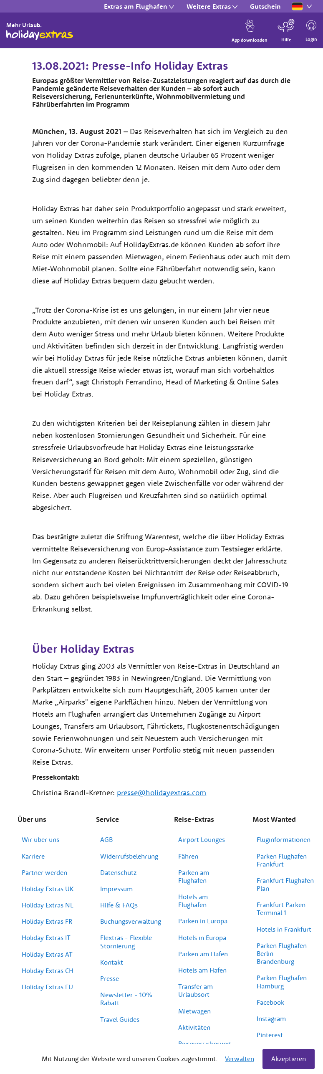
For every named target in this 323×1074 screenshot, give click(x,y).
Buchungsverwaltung (130, 921)
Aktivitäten (194, 1027)
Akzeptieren (288, 1058)
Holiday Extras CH (47, 970)
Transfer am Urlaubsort (195, 990)
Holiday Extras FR (47, 921)
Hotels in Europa (202, 937)
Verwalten (239, 1058)
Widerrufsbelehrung (129, 856)
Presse (109, 978)
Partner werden (44, 872)
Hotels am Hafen (202, 970)
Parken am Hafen (203, 954)
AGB (106, 839)
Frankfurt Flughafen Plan (285, 884)
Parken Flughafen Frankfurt (282, 860)
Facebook (270, 1002)
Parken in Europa (202, 921)
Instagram (271, 1018)
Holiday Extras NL (47, 905)
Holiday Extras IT (46, 937)
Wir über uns (40, 839)
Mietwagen (194, 1011)
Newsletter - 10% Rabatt (126, 999)
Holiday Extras (39, 35)
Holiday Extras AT (47, 954)
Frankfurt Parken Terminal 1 (281, 908)
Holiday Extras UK (47, 888)
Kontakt (111, 962)
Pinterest (270, 1035)
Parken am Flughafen (193, 876)
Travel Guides (119, 1019)
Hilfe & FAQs (119, 905)
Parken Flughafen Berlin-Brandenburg (282, 953)
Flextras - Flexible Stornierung (126, 941)
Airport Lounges (201, 839)
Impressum (116, 888)
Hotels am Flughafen (193, 900)
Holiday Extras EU (47, 987)
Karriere (33, 856)
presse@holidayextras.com (161, 792)
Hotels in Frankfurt (284, 929)
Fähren (188, 856)
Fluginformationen (283, 839)
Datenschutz (118, 872)
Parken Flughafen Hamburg (282, 981)
